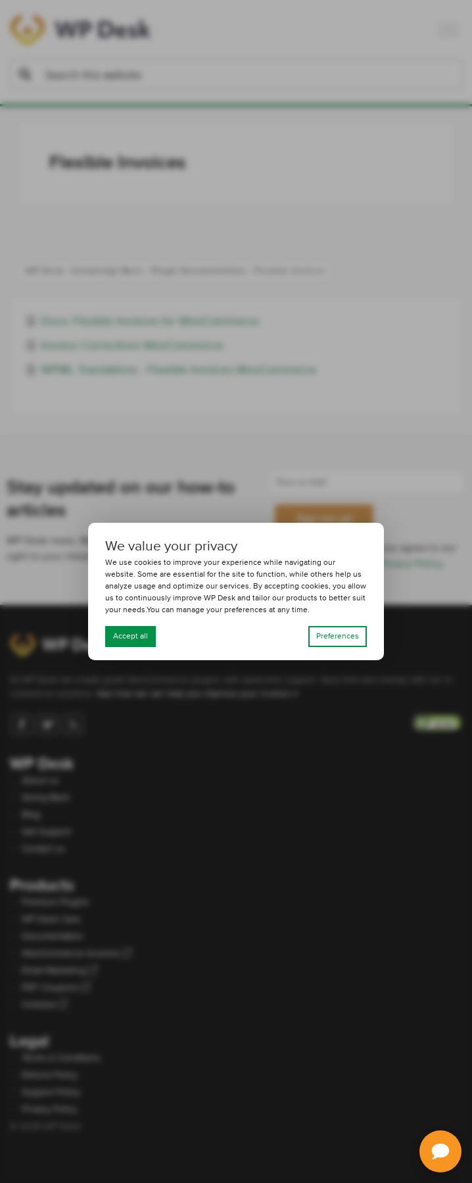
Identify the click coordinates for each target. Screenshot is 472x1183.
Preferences (337, 636)
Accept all (130, 636)
